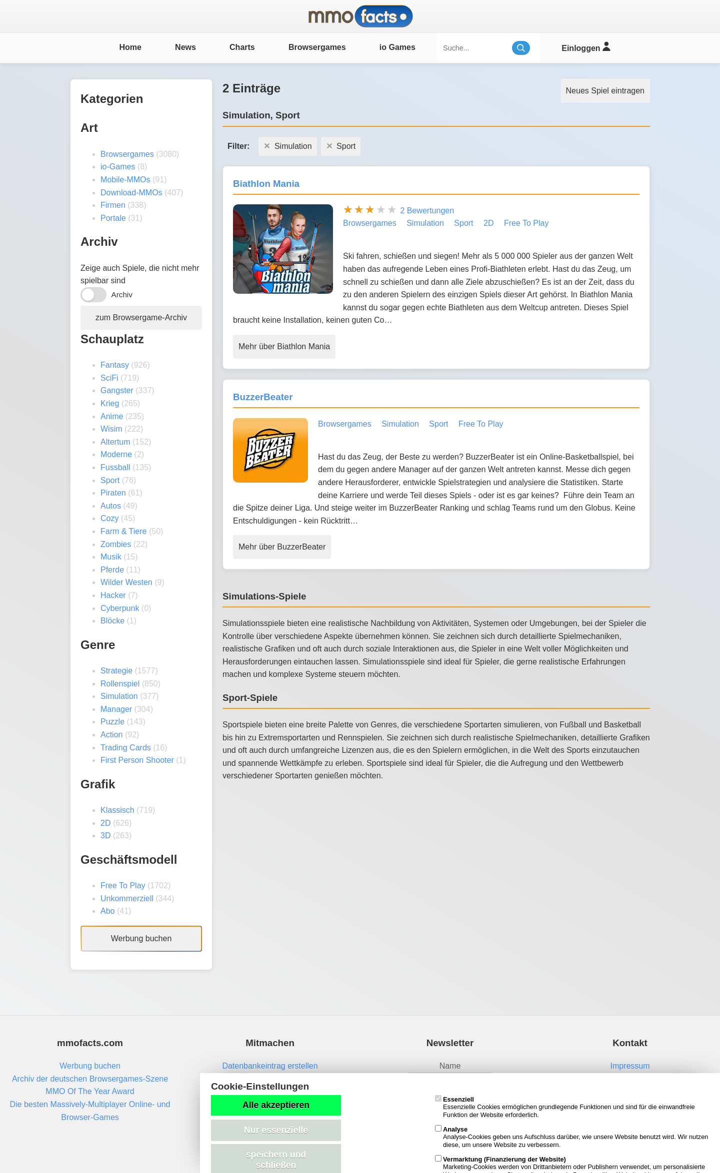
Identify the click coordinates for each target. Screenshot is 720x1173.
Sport (110, 480)
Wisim (111, 429)
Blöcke (112, 620)
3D (105, 835)
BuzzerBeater (263, 397)
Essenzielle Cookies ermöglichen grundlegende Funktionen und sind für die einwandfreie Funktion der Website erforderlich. (565, 1107)
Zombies (115, 544)
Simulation (119, 696)
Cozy (109, 518)
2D (105, 823)
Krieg (109, 403)
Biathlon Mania (266, 183)
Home (130, 47)
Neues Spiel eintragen (605, 90)
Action (111, 734)
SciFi (109, 378)
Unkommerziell (127, 898)
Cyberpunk (119, 608)
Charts (242, 47)
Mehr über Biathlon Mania (284, 346)
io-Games (117, 166)
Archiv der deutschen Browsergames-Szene (90, 1079)
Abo (107, 911)
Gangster (117, 390)
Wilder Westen (126, 582)
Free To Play (123, 885)
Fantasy (114, 365)
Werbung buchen (141, 938)
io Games (398, 47)
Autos (110, 506)
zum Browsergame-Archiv (141, 317)
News (185, 47)
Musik (111, 557)
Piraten (113, 493)
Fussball (115, 467)
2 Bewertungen (427, 210)
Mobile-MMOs (125, 179)
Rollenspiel (120, 683)
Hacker (113, 595)
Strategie (116, 670)
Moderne (116, 454)
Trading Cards (125, 747)
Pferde (112, 570)
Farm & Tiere (123, 531)
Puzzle (112, 721)
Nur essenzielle (276, 1130)
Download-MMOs (131, 192)
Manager (116, 709)
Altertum (115, 442)
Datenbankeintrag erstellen (270, 1066)
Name (450, 1066)
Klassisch (117, 810)
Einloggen (586, 46)
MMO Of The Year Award (90, 1091)
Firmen (113, 205)
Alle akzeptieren (276, 1105)
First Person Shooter (137, 760)
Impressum (630, 1066)
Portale (113, 218)
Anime (111, 416)
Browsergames (317, 47)
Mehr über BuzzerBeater (282, 547)
